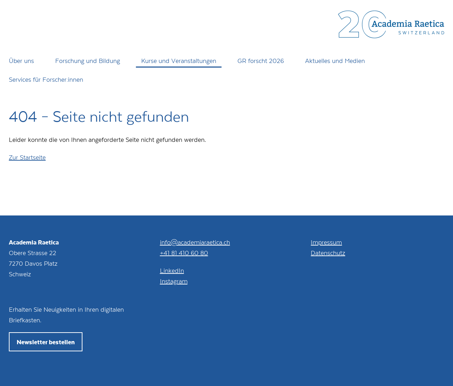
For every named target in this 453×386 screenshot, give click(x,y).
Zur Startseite (27, 157)
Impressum (326, 242)
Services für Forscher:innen (46, 79)
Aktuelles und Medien (335, 60)
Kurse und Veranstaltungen (178, 60)
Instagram (174, 281)
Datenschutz (328, 253)
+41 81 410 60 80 (184, 253)
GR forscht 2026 (260, 60)
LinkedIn (172, 270)
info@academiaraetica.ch (195, 242)
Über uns (21, 60)
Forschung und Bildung (87, 60)
